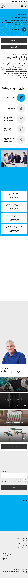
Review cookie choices (22, 547)
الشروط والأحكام (23, 543)
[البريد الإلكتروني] (14, 475)
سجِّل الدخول (14, 1)
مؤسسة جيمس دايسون (22, 538)
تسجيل (20, 1)
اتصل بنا (25, 1)
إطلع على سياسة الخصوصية (21, 479)
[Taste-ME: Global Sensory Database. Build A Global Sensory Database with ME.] (14, 418)
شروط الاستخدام (23, 545)
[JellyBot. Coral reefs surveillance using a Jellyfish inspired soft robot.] (14, 384)
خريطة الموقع (24, 540)
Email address (4, 472)
